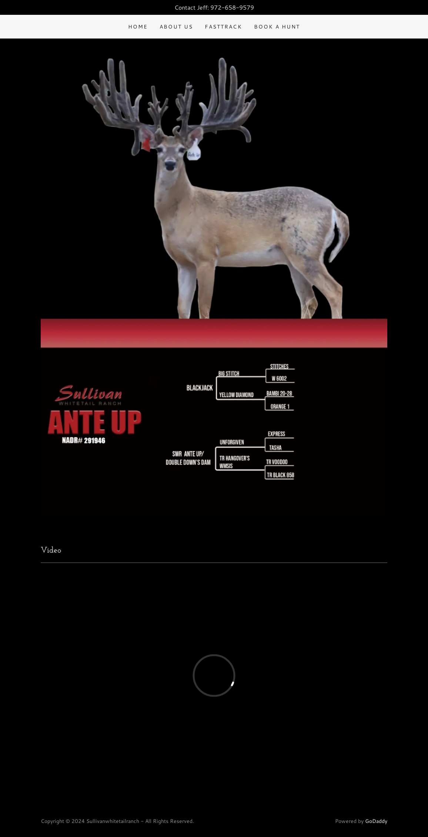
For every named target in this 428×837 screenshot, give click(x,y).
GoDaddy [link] (376, 821)
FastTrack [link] (223, 26)
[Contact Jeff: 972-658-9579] (214, 7)
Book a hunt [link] (277, 26)
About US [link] (176, 26)
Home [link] (138, 26)
